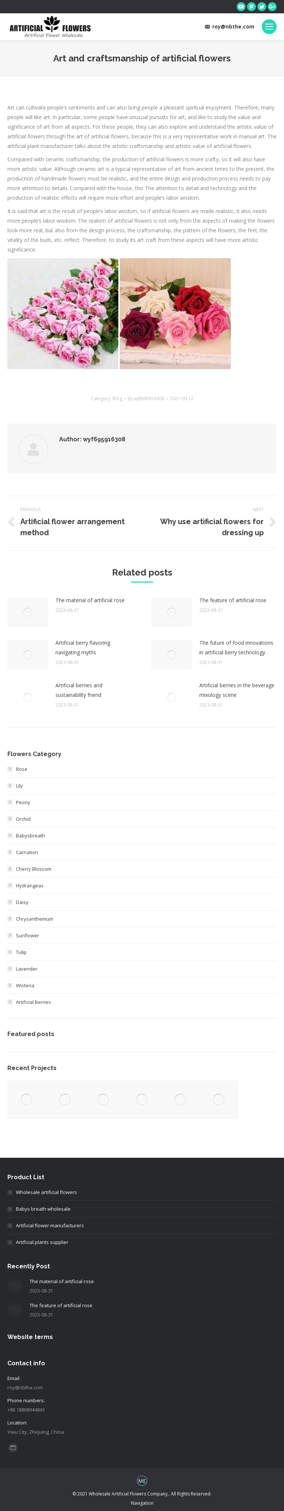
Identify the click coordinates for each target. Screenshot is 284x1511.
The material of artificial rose (90, 600)
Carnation (27, 852)
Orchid (23, 819)
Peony (23, 802)
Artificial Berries (33, 1002)
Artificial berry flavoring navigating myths (82, 647)
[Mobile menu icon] (269, 26)
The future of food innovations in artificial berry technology (236, 647)
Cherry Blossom (33, 869)
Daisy (22, 902)
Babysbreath (30, 835)
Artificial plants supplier (42, 1242)
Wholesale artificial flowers (46, 1192)
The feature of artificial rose (232, 600)
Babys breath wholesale (43, 1208)
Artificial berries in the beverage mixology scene (236, 690)
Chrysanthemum (34, 918)
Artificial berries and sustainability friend (78, 690)
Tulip (21, 952)
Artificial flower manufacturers (50, 1225)
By (146, 398)
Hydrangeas (30, 885)
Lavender (26, 968)
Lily (19, 785)
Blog (117, 398)
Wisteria (25, 985)
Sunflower (27, 935)
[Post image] (27, 612)
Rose (21, 769)
